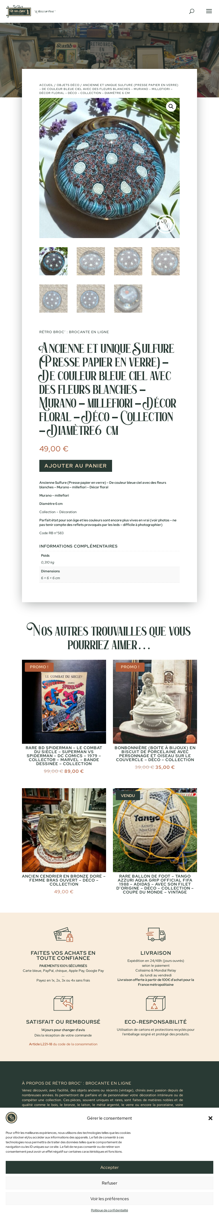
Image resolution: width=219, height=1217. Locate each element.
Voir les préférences (109, 1199)
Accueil (46, 85)
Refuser (109, 1183)
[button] (210, 1118)
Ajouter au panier (75, 465)
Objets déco (68, 85)
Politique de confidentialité (109, 1210)
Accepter (109, 1167)
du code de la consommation (75, 1044)
